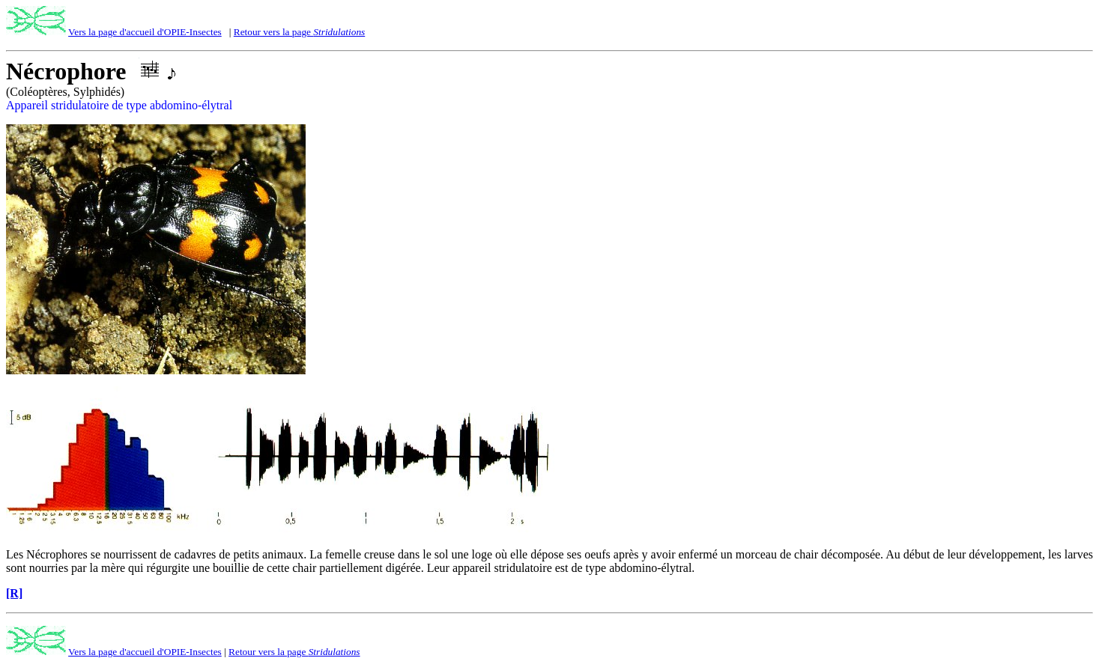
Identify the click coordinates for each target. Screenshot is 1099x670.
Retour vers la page (299, 31)
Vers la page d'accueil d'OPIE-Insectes (145, 31)
